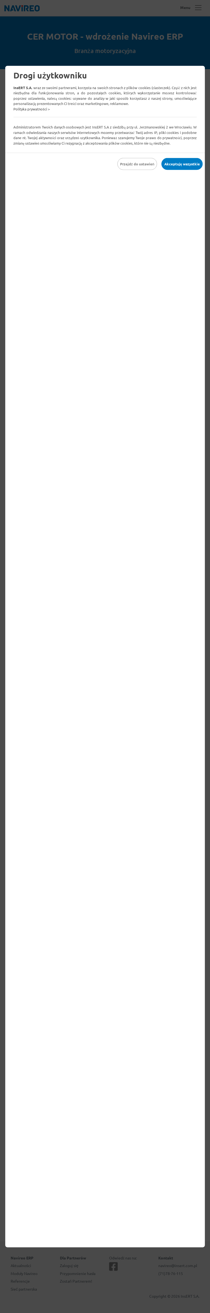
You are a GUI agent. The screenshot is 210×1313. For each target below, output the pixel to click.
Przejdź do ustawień (137, 164)
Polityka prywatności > (31, 108)
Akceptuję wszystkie (182, 164)
